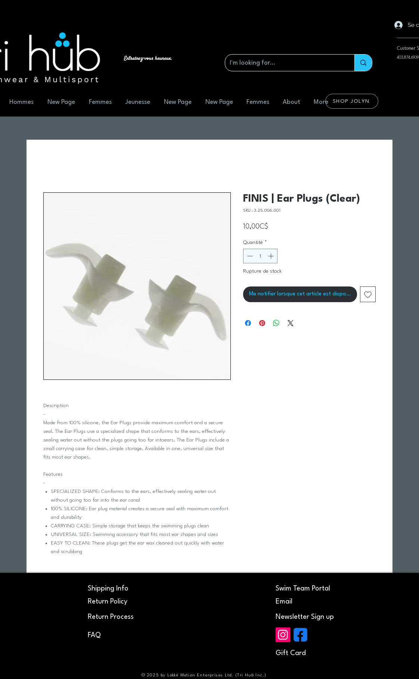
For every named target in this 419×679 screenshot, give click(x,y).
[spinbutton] (260, 256)
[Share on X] (290, 323)
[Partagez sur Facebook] (247, 323)
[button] (305, 617)
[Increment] (272, 256)
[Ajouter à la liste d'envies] (368, 294)
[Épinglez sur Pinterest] (262, 323)
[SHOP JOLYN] (351, 101)
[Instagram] (283, 634)
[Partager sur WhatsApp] (276, 323)
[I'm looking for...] (284, 63)
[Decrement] (249, 256)
